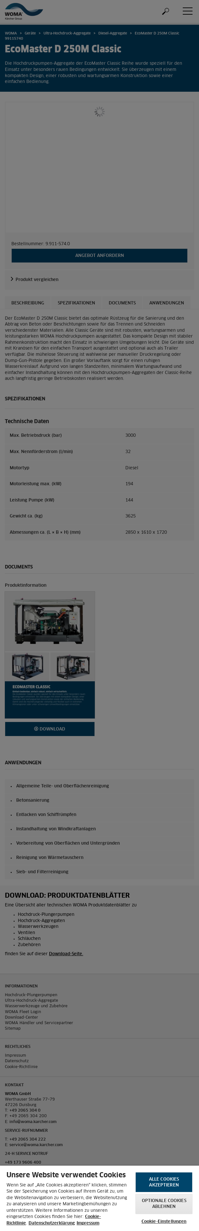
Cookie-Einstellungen (164, 1222)
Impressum (88, 1223)
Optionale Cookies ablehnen (164, 1204)
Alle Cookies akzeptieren (164, 1182)
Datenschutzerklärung (52, 1223)
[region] (99, 1198)
